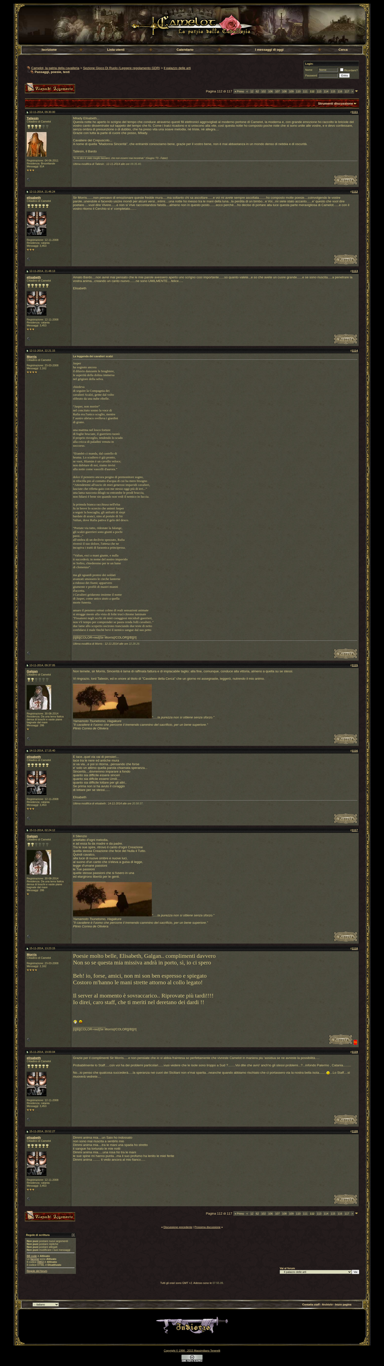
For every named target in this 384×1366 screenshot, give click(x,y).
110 (298, 91)
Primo (239, 91)
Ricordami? (349, 70)
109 (291, 91)
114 (326, 91)
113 (319, 91)
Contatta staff (311, 1304)
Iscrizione (49, 49)
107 (277, 91)
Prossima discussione (207, 1227)
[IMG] (40, 1261)
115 (333, 91)
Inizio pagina (343, 1304)
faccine (34, 1258)
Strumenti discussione (335, 103)
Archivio (327, 1304)
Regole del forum (37, 1270)
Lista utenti (115, 49)
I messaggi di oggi (269, 49)
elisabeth (34, 197)
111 (305, 91)
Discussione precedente (178, 1227)
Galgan (32, 671)
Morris (32, 356)
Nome (308, 69)
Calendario (185, 49)
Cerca (343, 49)
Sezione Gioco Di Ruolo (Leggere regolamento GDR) (121, 68)
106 (270, 91)
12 (252, 91)
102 (263, 91)
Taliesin (33, 118)
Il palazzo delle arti (177, 68)
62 (257, 91)
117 (347, 91)
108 (284, 91)
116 (340, 91)
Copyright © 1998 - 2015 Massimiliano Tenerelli (192, 1350)
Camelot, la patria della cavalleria (55, 68)
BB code (32, 1256)
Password (311, 75)
